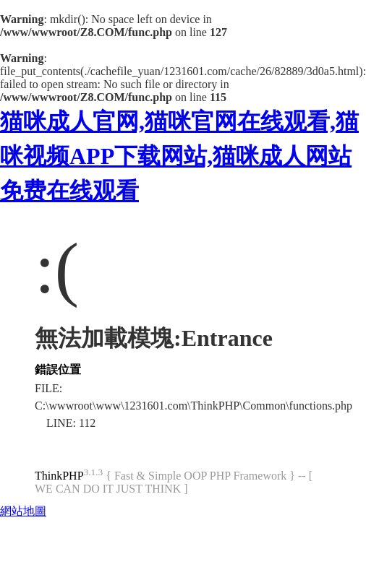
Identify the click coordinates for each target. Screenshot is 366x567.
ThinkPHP (59, 475)
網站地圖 (23, 511)
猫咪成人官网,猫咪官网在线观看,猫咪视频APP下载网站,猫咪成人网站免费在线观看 (179, 156)
